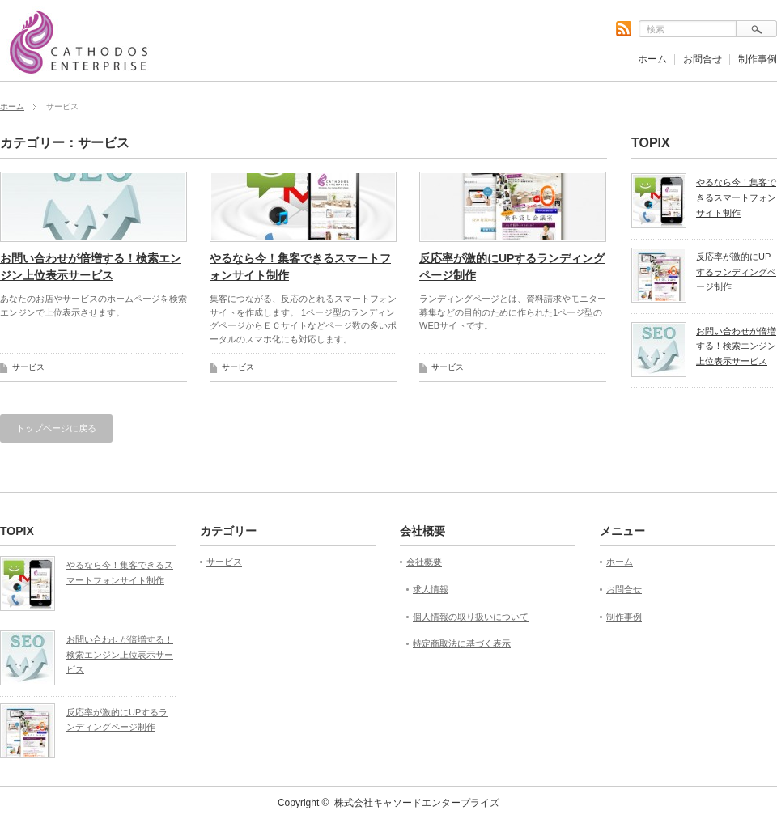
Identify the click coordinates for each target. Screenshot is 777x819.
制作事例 (757, 59)
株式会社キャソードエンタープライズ (416, 802)
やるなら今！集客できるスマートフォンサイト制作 (300, 267)
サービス (28, 367)
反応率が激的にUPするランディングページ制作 (512, 267)
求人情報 (430, 589)
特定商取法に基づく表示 (462, 643)
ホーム (652, 59)
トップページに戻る (56, 428)
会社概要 (424, 562)
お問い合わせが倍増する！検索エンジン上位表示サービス (90, 267)
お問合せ (702, 59)
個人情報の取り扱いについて (471, 617)
